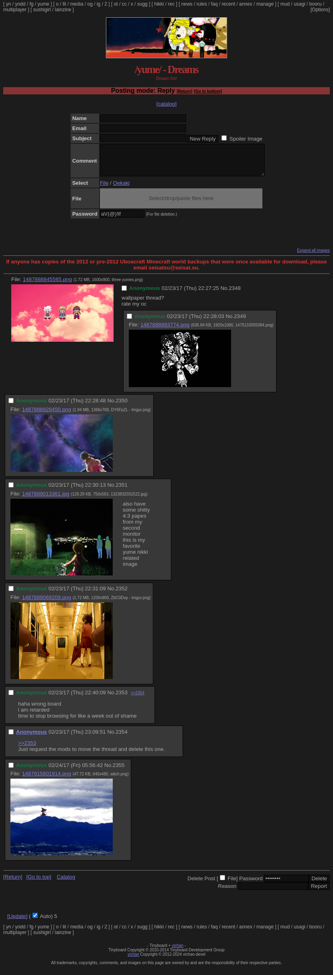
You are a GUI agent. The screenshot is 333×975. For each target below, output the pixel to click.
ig (98, 4)
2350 (122, 407)
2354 (122, 738)
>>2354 (137, 699)
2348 (235, 294)
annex (245, 4)
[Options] (320, 9)
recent (228, 4)
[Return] (184, 91)
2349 (240, 322)
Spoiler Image (245, 139)
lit (64, 4)
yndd (20, 4)
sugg (142, 4)
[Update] (17, 922)
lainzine (63, 9)
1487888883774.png (164, 331)
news (187, 4)
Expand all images (313, 256)
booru (315, 4)
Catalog (66, 883)
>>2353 (27, 749)
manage (265, 4)
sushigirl (42, 9)
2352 (122, 595)
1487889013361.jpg (45, 500)
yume (43, 4)
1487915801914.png (46, 780)
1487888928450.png (46, 415)
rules (202, 4)
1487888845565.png (47, 285)
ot (116, 4)
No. (224, 294)
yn (8, 4)
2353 (122, 699)
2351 (122, 491)
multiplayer (14, 9)
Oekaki (121, 189)
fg (31, 4)
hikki (159, 4)
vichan (177, 951)
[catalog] (166, 104)
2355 (119, 771)
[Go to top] (38, 883)
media (76, 4)
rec (171, 4)
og (90, 4)
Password (251, 884)
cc (124, 4)
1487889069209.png (46, 603)
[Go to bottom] (208, 91)
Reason (227, 892)
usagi (299, 4)
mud (285, 4)
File (104, 189)
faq (214, 4)
